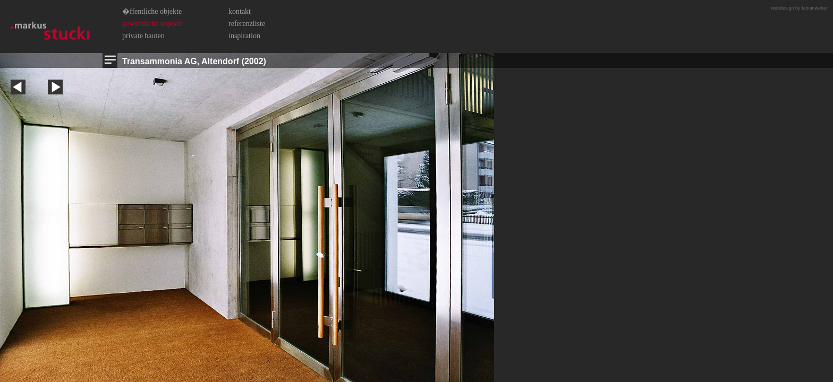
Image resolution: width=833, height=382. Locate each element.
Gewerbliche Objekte (152, 24)
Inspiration (244, 36)
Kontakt (239, 11)
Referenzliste (246, 24)
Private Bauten (143, 36)
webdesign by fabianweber (799, 8)
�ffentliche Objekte (152, 11)
